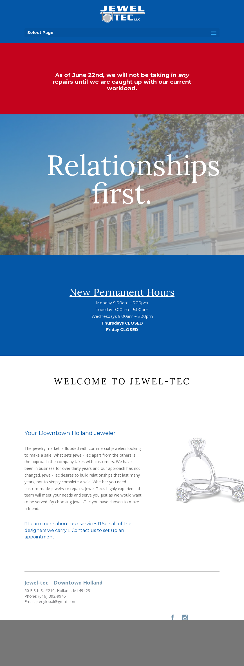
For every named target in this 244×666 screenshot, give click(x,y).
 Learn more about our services (60, 523)
